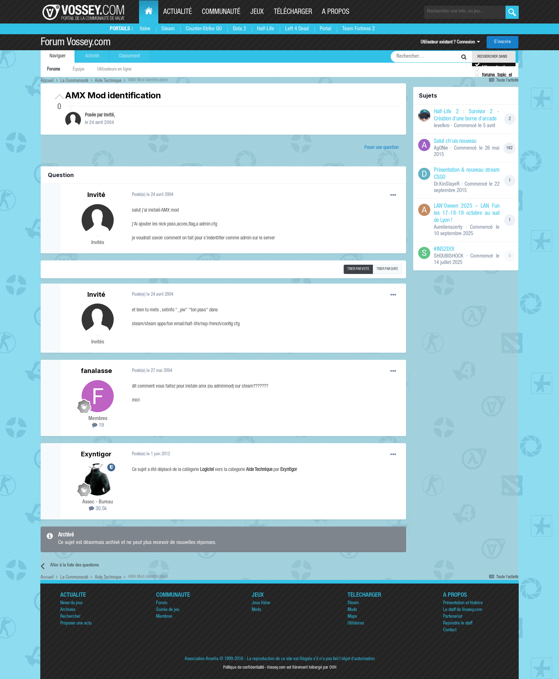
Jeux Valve (261, 603)
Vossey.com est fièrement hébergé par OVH (301, 667)
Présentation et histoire (463, 603)
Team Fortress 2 (358, 29)
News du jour (71, 603)
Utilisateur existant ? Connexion (450, 42)
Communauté (221, 12)
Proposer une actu (76, 623)
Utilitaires (356, 623)
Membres (164, 617)
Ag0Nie (441, 148)
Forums (53, 69)
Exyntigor (96, 454)
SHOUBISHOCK (448, 256)
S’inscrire (502, 42)
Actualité (177, 12)
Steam (168, 29)
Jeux (257, 12)
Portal (325, 29)
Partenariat (452, 617)
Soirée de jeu (167, 610)
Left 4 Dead (297, 29)
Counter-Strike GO (204, 29)
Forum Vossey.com (76, 43)
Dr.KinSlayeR (447, 184)
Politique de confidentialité (243, 667)
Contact (449, 630)
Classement (129, 56)
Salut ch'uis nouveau (455, 142)
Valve (145, 29)
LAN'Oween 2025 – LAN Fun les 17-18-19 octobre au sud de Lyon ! (466, 214)
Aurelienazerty (448, 227)
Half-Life (265, 29)
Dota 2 (239, 29)
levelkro (442, 126)
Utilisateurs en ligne (114, 69)
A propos (335, 12)
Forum (161, 603)
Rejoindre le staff (457, 623)
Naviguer (58, 56)
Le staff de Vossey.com (462, 610)
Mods (256, 610)
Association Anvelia (202, 659)
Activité (92, 56)
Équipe (78, 69)
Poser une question (381, 147)
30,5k (98, 509)
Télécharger (293, 12)
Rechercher (70, 617)
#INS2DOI (444, 250)
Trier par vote (358, 269)
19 (98, 425)
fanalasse (96, 370)
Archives (67, 610)
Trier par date (387, 269)
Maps (352, 617)
